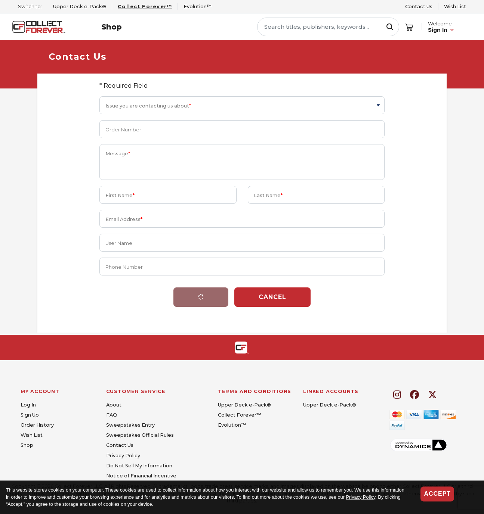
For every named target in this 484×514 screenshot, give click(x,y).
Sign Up (30, 415)
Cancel (272, 296)
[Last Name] (316, 195)
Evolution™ (232, 425)
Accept (437, 493)
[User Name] (242, 243)
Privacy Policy (361, 497)
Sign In (437, 30)
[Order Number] (242, 129)
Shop (111, 26)
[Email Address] (242, 219)
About (113, 405)
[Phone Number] (242, 266)
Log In (28, 405)
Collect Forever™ (239, 415)
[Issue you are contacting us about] (242, 105)
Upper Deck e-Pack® (244, 405)
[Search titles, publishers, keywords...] (328, 27)
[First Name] (168, 195)
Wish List (455, 6)
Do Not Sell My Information (139, 465)
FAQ (111, 415)
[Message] (242, 162)
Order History (37, 425)
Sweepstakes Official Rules (140, 435)
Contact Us (418, 6)
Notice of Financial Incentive (141, 476)
